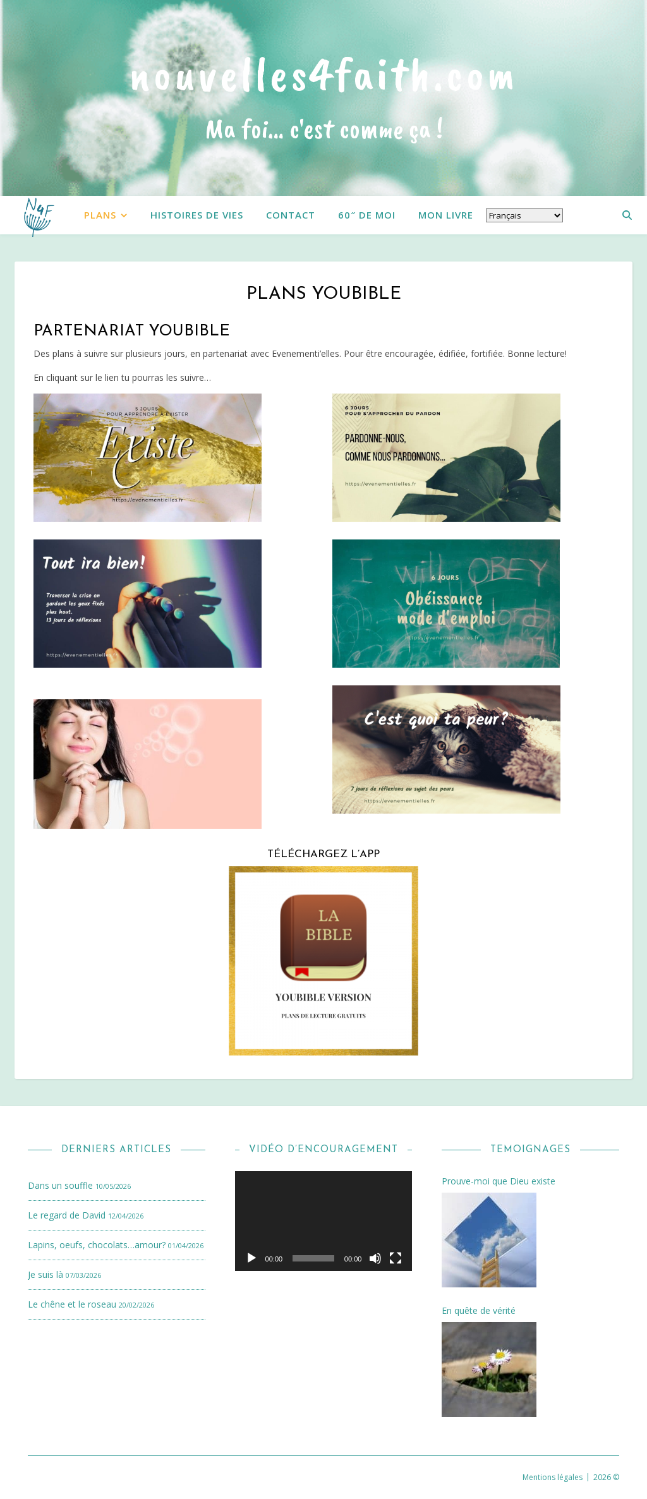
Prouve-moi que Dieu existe (498, 1181)
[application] (324, 1221)
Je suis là (45, 1274)
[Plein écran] (395, 1258)
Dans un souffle (60, 1185)
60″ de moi (367, 214)
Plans (100, 214)
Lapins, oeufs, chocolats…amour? (97, 1245)
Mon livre (445, 214)
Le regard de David (67, 1215)
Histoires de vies (196, 214)
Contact (290, 214)
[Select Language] (524, 215)
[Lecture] (251, 1258)
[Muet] (375, 1258)
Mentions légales (553, 1477)
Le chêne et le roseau (72, 1304)
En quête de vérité (479, 1311)
